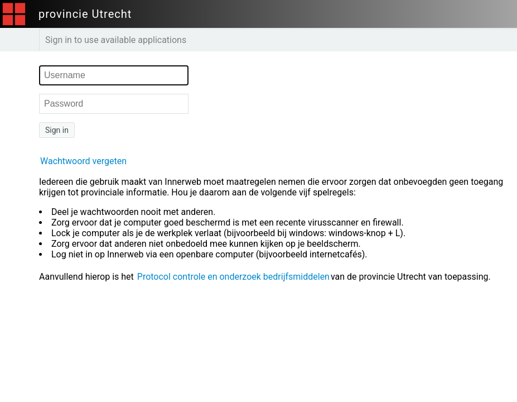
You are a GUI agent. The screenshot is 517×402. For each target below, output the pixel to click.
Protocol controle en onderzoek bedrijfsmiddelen (233, 276)
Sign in (57, 130)
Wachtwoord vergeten (83, 161)
